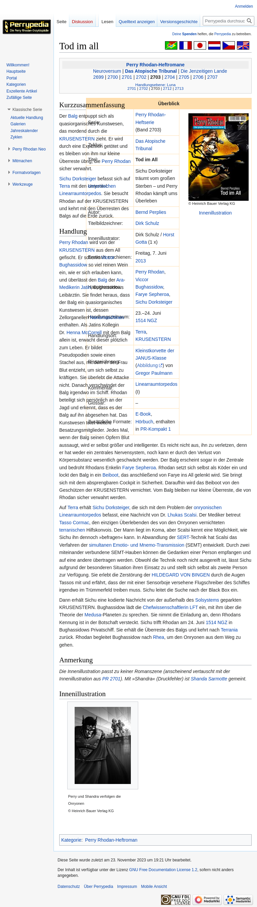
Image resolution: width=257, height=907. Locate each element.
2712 (167, 88)
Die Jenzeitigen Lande (204, 71)
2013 (141, 260)
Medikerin (69, 287)
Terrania (229, 629)
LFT (194, 607)
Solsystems (207, 600)
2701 (127, 77)
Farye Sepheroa (152, 294)
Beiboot (110, 475)
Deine (184, 34)
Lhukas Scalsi (182, 515)
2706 (198, 77)
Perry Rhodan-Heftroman (111, 840)
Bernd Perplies (151, 212)
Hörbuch (144, 421)
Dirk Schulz (147, 223)
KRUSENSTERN (153, 339)
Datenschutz (69, 886)
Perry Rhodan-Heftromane (155, 64)
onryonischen (102, 186)
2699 (98, 77)
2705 (184, 77)
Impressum (127, 886)
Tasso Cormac (74, 522)
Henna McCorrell (84, 332)
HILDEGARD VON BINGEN (180, 575)
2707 (212, 77)
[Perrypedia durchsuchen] (228, 20)
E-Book (143, 414)
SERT (183, 537)
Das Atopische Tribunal (151, 71)
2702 (141, 77)
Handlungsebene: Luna (155, 84)
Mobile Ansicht (154, 886)
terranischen (72, 530)
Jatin (86, 287)
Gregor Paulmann (154, 373)
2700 (112, 77)
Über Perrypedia (98, 886)
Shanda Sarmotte (209, 678)
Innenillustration (215, 213)
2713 (179, 88)
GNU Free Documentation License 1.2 (163, 869)
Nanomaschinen (107, 317)
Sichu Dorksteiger (154, 302)
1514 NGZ (146, 320)
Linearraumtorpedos (156, 384)
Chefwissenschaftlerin (165, 607)
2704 (170, 77)
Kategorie (71, 840)
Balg (72, 116)
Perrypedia (222, 34)
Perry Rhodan (150, 272)
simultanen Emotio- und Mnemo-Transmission (136, 545)
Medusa (92, 614)
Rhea (158, 637)
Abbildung (147, 365)
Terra (141, 332)
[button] (27, 109)
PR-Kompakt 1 (156, 429)
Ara (119, 280)
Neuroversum (107, 71)
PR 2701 (111, 678)
